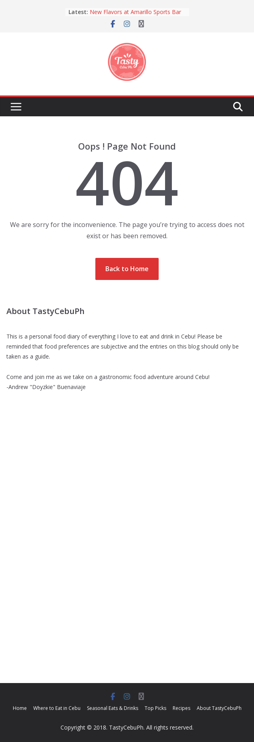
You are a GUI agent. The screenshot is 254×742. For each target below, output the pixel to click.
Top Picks (155, 708)
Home (20, 708)
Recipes (181, 708)
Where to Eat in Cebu (57, 708)
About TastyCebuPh (219, 708)
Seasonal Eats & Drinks (112, 708)
